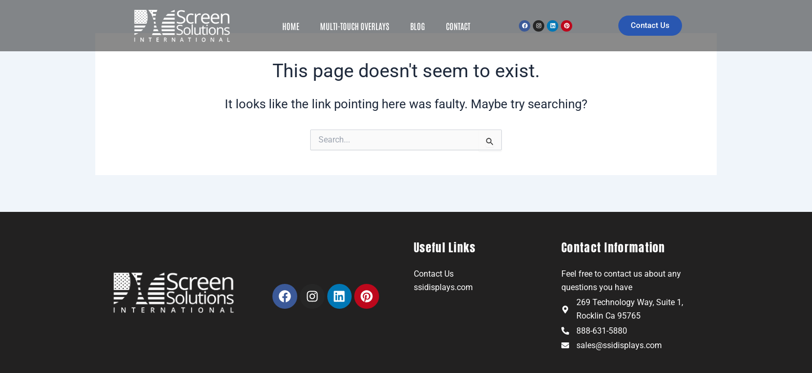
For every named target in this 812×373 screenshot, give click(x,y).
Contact (458, 26)
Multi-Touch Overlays (354, 26)
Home (290, 26)
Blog (417, 26)
